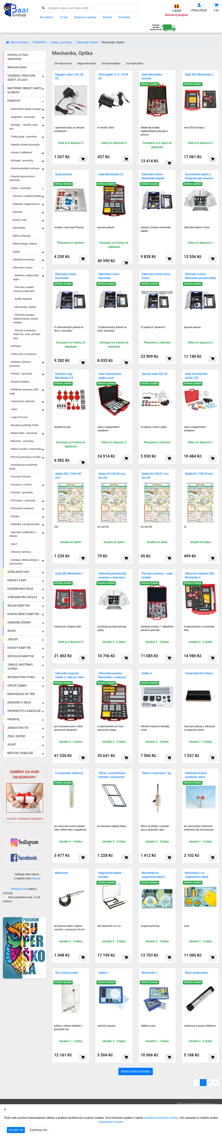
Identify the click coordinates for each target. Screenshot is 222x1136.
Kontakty (124, 17)
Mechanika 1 (149, 972)
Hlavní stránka (17, 42)
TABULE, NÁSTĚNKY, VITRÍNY (20, 666)
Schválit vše (16, 1129)
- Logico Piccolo (18, 417)
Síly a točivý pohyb (66, 972)
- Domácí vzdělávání (20, 152)
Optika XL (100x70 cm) (199, 473)
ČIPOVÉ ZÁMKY (17, 685)
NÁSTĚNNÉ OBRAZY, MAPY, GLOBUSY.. (24, 90)
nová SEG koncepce (194, 127)
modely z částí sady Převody (69, 227)
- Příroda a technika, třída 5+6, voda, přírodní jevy (26, 334)
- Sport (13, 544)
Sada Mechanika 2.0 (110, 174)
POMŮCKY (39, 42)
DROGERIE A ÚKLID (19, 702)
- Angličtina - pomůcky (22, 116)
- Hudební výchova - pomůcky (20, 363)
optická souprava (106, 1025)
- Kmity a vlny (19, 219)
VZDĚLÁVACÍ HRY (18, 571)
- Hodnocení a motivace (22, 354)
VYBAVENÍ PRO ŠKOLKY (22, 597)
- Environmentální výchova (24, 168)
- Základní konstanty (22, 259)
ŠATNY (11, 631)
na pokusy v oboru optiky (154, 427)
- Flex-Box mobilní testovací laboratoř (24, 289)
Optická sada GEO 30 (155, 373)
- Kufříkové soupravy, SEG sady (23, 391)
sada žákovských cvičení (196, 227)
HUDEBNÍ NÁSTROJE (20, 588)
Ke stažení (46, 17)
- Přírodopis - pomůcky (22, 500)
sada (186, 926)
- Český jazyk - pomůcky (23, 136)
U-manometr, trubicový (69, 773)
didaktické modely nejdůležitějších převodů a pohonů (154, 131)
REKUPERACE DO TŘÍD (21, 694)
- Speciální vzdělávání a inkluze (22, 534)
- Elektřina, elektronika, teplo (26, 277)
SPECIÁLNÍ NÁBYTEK (20, 656)
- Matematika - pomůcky (23, 433)
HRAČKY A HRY (16, 580)
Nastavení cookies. (112, 1121)
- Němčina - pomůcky (21, 441)
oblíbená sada (148, 1025)
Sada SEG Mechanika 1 (69, 573)
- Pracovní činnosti (20, 476)
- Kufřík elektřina (22, 298)
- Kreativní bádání (19, 381)
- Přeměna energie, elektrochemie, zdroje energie (25, 318)
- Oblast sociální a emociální (25, 448)
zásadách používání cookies (161, 1117)
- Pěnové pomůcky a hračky (25, 456)
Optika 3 (147, 673)
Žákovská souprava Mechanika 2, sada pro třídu (112, 677)
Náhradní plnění (17, 67)
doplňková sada (62, 427)
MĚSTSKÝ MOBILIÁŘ (20, 753)
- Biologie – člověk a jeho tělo (23, 126)
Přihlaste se (18, 889)
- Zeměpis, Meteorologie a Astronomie (24, 561)
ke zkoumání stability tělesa (111, 826)
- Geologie (15, 345)
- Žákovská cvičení (22, 267)
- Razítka (14, 516)
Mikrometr (61, 872)
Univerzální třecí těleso (199, 673)
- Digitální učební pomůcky (24, 144)
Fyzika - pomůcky (61, 42)
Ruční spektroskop (196, 972)
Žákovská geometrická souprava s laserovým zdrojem (112, 577)
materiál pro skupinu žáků (67, 626)
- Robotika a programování (24, 524)
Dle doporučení (63, 63)
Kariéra (107, 17)
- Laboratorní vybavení (22, 401)
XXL (56, 526)
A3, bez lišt (103, 526)
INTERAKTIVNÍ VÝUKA (21, 677)
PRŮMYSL (13, 719)
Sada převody (63, 174)
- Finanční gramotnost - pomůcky (22, 178)
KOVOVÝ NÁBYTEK (19, 647)
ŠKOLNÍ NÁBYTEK (18, 605)
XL (185, 526)
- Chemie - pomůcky (20, 373)
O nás (64, 17)
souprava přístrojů (150, 926)
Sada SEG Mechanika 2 (199, 74)
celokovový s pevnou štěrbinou (200, 1025)
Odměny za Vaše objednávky (17, 56)
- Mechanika (18, 227)
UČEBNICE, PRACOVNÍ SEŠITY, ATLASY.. (21, 77)
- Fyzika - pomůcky (20, 188)
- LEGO (13, 409)
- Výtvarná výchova (20, 551)
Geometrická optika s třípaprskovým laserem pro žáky (199, 178)
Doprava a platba (85, 17)
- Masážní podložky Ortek (23, 425)
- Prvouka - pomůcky (21, 492)
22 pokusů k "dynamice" (153, 327)
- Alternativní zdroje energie (25, 108)
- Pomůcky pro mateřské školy (23, 466)
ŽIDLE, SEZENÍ (16, 736)
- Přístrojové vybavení (21, 508)
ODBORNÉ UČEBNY (19, 622)
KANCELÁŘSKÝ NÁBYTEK (23, 614)
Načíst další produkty (135, 1071)
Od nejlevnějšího (111, 63)
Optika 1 (103, 972)
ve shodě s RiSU (105, 127)
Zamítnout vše (38, 1129)
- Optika (15, 251)
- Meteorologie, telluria (24, 243)
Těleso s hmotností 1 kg (156, 773)
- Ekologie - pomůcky (21, 160)
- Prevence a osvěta (20, 484)
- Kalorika (16, 211)
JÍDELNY (12, 639)
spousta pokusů (105, 227)
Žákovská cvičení (87, 42)
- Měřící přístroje (20, 235)
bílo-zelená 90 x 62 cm (109, 926)
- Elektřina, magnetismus (25, 204)
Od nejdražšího (134, 63)
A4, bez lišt (146, 526)
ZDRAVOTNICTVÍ (17, 727)
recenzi (36, 878)
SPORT (11, 744)
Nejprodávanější (87, 63)
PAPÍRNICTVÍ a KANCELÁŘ (24, 710)
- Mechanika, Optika (24, 306)
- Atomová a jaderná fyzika (26, 195)
